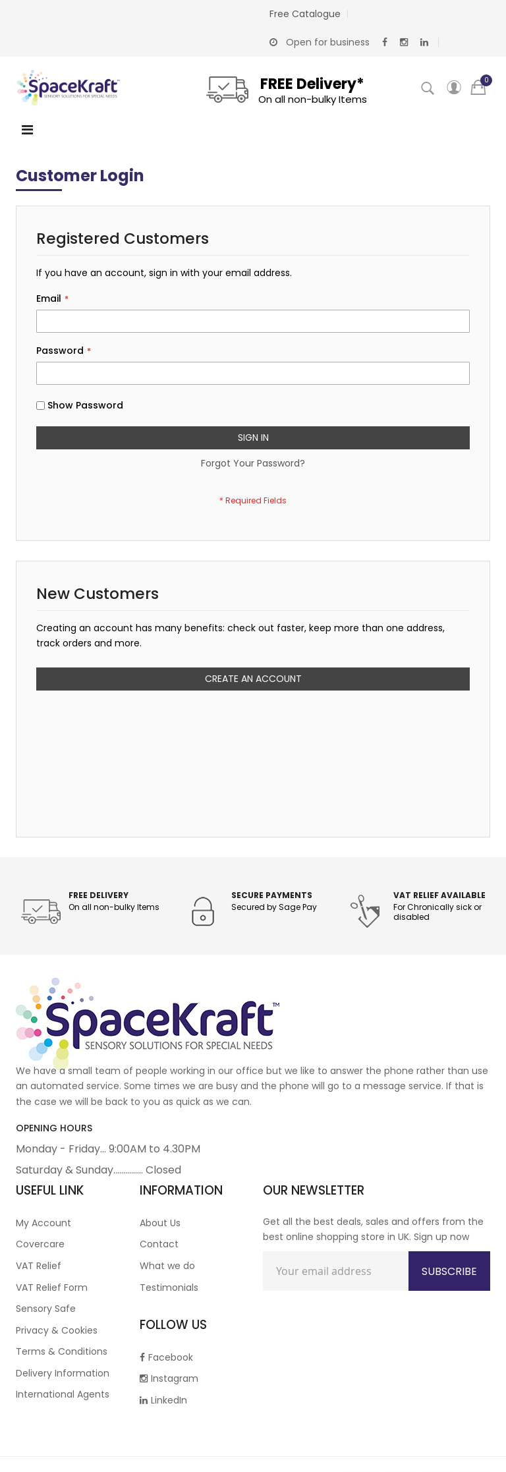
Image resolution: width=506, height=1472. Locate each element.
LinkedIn (163, 1400)
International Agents (62, 1394)
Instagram (169, 1378)
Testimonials (169, 1287)
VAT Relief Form (52, 1287)
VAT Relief (38, 1265)
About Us (160, 1223)
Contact (159, 1244)
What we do (167, 1265)
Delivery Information (62, 1373)
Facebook (166, 1357)
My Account (43, 1223)
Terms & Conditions (61, 1351)
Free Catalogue (305, 13)
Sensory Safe (46, 1308)
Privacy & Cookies (57, 1330)
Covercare (40, 1244)
